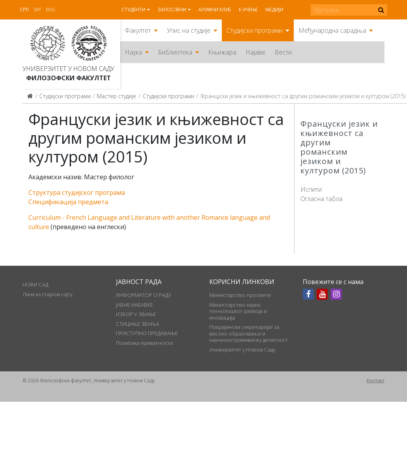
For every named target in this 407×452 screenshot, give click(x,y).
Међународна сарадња (332, 30)
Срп (24, 9)
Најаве (255, 52)
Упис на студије (189, 30)
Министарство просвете (240, 294)
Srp (37, 9)
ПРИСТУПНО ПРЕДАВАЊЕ (147, 333)
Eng (50, 9)
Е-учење (248, 9)
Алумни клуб (214, 9)
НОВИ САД (35, 284)
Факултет (138, 30)
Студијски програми (254, 30)
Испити (311, 189)
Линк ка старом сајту (47, 294)
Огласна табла (321, 198)
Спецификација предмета (68, 202)
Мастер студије (116, 96)
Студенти (133, 9)
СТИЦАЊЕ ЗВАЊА (137, 323)
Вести (283, 52)
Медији (274, 9)
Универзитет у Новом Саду (68, 68)
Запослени (172, 9)
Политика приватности (144, 342)
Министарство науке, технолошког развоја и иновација (238, 311)
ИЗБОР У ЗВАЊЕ (136, 314)
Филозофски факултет (68, 78)
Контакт (375, 380)
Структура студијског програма (76, 192)
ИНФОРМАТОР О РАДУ (143, 294)
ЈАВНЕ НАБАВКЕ (134, 304)
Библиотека (175, 52)
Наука (133, 52)
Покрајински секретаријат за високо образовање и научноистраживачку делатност (248, 333)
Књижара (222, 52)
